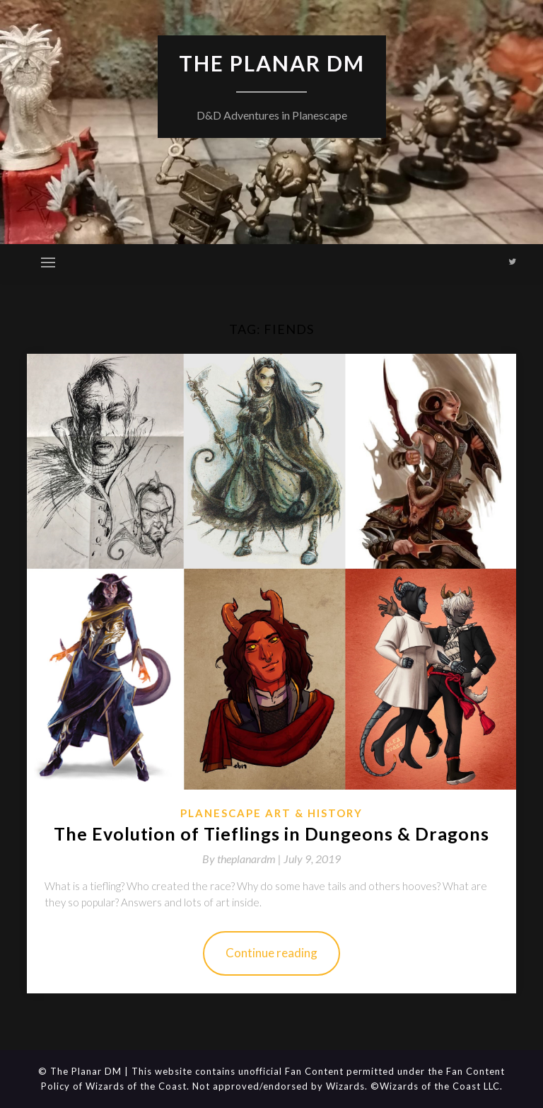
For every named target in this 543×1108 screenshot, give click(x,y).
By (243, 858)
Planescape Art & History (271, 813)
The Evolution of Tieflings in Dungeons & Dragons (271, 833)
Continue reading (271, 952)
